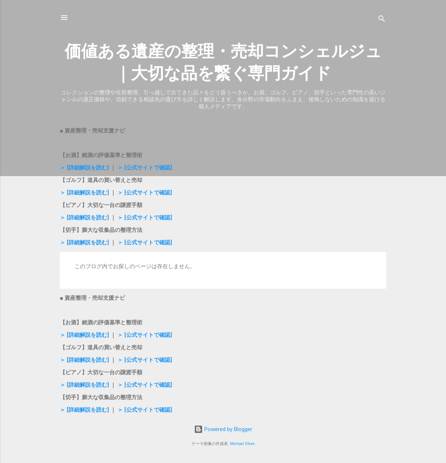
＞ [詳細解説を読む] (85, 167)
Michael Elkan (242, 443)
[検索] (381, 20)
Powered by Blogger (223, 429)
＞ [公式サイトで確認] (144, 167)
